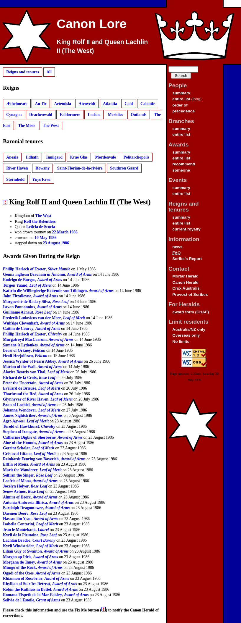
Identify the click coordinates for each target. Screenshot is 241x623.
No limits (180, 341)
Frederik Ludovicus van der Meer (32, 318)
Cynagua (14, 114)
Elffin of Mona (15, 464)
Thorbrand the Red (19, 394)
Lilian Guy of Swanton (22, 551)
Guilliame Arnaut (18, 312)
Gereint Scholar (16, 448)
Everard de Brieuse (19, 388)
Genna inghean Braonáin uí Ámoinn (34, 274)
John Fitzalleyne (17, 296)
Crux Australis (185, 288)
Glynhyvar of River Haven (25, 399)
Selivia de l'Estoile (18, 600)
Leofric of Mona (17, 481)
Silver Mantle (59, 269)
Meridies (115, 114)
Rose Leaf (60, 301)
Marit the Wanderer (20, 470)
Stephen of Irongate (20, 432)
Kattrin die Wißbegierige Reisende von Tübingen (45, 290)
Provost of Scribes (190, 294)
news (177, 247)
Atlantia (110, 103)
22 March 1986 (65, 232)
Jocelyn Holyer (16, 486)
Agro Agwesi (13, 421)
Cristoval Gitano (17, 453)
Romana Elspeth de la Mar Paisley (32, 595)
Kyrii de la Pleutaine (20, 535)
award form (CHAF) (190, 312)
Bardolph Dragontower (23, 508)
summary (181, 93)
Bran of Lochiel (16, 405)
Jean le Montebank (19, 529)
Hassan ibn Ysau (17, 519)
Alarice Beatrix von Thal (24, 372)
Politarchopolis (136, 157)
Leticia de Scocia (40, 227)
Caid (128, 103)
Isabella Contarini (18, 524)
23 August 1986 (56, 243)
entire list (181, 99)
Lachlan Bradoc (16, 540)
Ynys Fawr (41, 179)
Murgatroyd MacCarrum (25, 339)
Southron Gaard (124, 168)
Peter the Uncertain (20, 383)
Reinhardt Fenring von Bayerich (31, 459)
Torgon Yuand (15, 285)
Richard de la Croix (20, 377)
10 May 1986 (45, 237)
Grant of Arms (48, 600)
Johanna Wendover (19, 410)
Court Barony (43, 540)
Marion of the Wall (19, 366)
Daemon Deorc (15, 513)
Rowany (42, 168)
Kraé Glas (79, 157)
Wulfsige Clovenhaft (20, 323)
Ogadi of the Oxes (18, 573)
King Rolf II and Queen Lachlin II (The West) (102, 46)
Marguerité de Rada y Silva (26, 301)
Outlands (139, 114)
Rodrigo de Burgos (19, 279)
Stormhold (15, 179)
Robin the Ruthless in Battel (27, 589)
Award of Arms (79, 274)
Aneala (12, 157)
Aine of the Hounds (19, 442)
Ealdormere (70, 114)
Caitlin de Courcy (18, 328)
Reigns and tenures (22, 72)
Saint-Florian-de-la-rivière (80, 168)
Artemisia (62, 103)
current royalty (186, 229)
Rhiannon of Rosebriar (22, 578)
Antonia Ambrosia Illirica (25, 502)
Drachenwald (40, 114)
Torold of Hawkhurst (21, 426)
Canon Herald (185, 282)
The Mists (26, 125)
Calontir (147, 103)
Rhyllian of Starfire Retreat (26, 584)
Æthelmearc (16, 103)
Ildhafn (32, 157)
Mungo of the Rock (19, 567)
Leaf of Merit (40, 285)
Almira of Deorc (17, 497)
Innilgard (54, 157)
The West (51, 125)
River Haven (17, 168)
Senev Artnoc (14, 491)
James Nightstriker (19, 415)
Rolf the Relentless (40, 221)
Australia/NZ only (188, 329)
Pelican (39, 350)
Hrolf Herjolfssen (18, 356)
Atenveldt (87, 103)
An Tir (40, 103)
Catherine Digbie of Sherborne (29, 437)
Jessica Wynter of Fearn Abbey (29, 361)
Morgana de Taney (19, 562)
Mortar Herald (185, 276)
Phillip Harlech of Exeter (24, 269)
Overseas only (186, 335)
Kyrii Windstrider (18, 546)
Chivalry (55, 334)
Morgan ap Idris (17, 557)
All (49, 72)
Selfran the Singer (18, 475)
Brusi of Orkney (17, 350)
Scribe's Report (187, 258)
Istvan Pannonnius (19, 307)
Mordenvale (105, 157)
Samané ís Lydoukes (20, 345)
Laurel (43, 529)
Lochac (94, 114)
